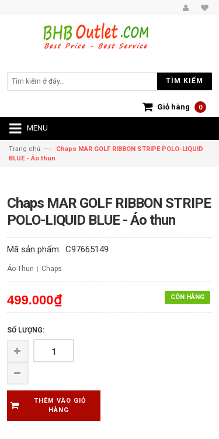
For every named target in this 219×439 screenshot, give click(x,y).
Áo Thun (20, 269)
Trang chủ (24, 149)
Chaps (51, 269)
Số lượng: (25, 330)
